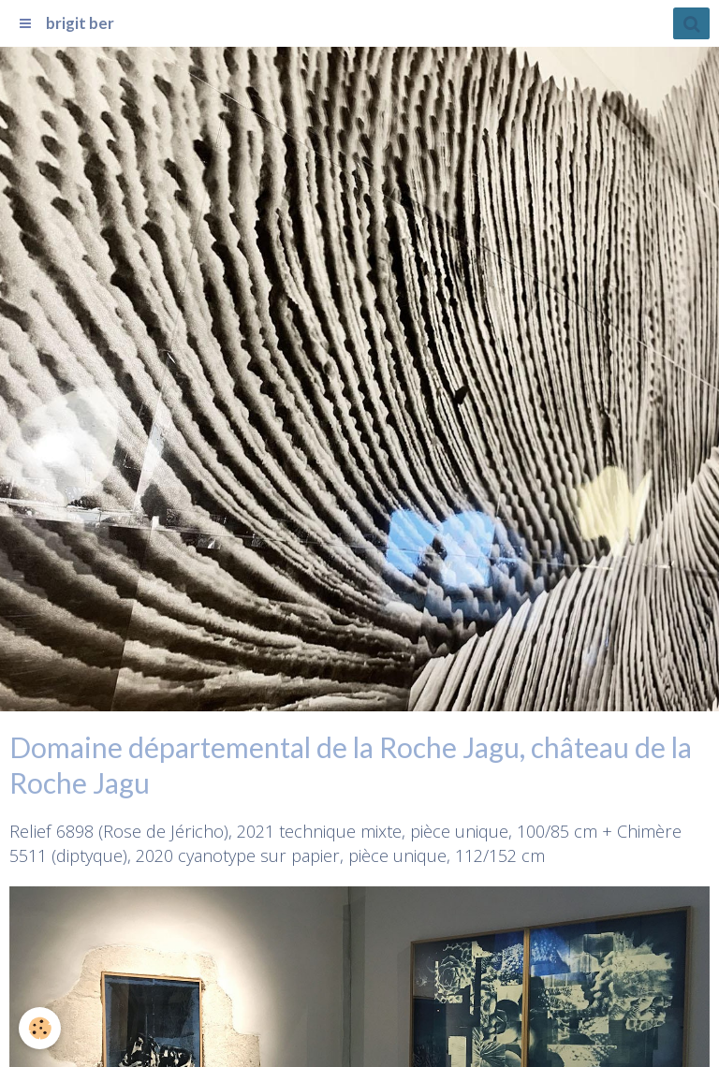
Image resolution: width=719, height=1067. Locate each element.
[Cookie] (40, 1028)
